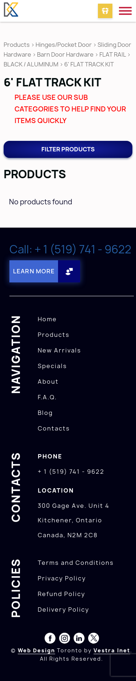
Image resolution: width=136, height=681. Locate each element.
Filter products (68, 149)
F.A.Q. (47, 397)
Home (47, 319)
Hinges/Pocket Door (64, 45)
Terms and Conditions (76, 563)
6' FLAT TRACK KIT (89, 64)
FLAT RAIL (112, 54)
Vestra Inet (112, 650)
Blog (45, 413)
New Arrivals (59, 350)
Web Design (36, 650)
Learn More (34, 271)
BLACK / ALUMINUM (31, 64)
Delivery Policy (63, 609)
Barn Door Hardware (65, 54)
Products (17, 45)
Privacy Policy (62, 578)
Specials (52, 366)
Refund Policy (61, 594)
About (48, 382)
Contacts (54, 428)
